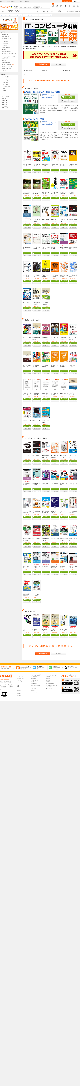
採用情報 (48, 680)
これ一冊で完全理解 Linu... (45, 192)
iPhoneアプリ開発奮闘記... (54, 456)
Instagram (19, 690)
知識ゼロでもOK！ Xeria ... (45, 484)
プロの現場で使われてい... (36, 511)
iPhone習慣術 (35, 455)
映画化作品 (4, 45)
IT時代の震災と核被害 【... (45, 456)
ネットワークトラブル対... (36, 165)
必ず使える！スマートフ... (27, 421)
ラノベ (38, 11)
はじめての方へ (70, 11)
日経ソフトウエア (46, 94)
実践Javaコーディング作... (27, 165)
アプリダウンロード (35, 680)
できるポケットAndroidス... (54, 220)
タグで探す (4, 98)
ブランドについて (50, 678)
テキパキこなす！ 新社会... (35, 594)
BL (24, 11)
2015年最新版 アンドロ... (36, 366)
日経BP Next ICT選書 (47, 97)
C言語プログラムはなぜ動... (45, 303)
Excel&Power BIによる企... (27, 248)
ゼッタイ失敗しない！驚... (73, 338)
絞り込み (16, 7)
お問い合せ (33, 688)
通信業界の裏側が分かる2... (73, 248)
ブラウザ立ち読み (27, 172)
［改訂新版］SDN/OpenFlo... (27, 220)
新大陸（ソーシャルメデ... (36, 629)
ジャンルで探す (5, 96)
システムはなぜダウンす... (54, 165)
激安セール (4, 49)
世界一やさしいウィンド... (27, 567)
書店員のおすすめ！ (29, 70)
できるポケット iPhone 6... (64, 567)
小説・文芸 (45, 11)
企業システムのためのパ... (36, 567)
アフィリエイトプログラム (37, 692)
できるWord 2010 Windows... (64, 484)
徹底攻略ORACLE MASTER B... (73, 220)
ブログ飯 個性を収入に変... (55, 192)
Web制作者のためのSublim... (54, 275)
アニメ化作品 (5, 41)
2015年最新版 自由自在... (46, 366)
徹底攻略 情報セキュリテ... (46, 165)
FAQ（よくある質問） (36, 685)
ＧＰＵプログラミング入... (73, 629)
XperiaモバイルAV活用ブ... (54, 338)
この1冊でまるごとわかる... (26, 275)
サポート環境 (34, 683)
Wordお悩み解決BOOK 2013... (55, 539)
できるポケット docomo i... (73, 484)
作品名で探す (5, 100)
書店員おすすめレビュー (7, 66)
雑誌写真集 (59, 11)
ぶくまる (4, 70)
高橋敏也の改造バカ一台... (45, 539)
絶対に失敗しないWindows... (73, 539)
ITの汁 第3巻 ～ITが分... (63, 456)
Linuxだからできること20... (46, 421)
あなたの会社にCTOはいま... (45, 393)
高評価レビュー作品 (6, 68)
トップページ (20, 676)
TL (31, 11)
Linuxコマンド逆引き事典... (73, 165)
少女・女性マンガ (17, 11)
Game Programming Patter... (27, 192)
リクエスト (33, 690)
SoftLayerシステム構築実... (27, 539)
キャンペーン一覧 (6, 62)
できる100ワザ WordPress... (63, 192)
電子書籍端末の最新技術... (27, 484)
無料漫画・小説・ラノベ (22, 678)
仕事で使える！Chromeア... (54, 567)
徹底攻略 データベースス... (55, 248)
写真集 (4, 90)
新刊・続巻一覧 (5, 36)
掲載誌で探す (5, 104)
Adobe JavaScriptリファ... (64, 248)
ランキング (19, 681)
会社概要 (48, 676)
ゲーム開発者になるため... (36, 275)
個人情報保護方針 (50, 683)
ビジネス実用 (52, 11)
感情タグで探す (5, 107)
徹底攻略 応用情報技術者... (27, 594)
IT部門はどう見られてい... (27, 393)
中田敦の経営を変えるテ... (36, 338)
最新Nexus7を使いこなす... (27, 338)
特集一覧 (4, 60)
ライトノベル (6, 82)
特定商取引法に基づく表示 (52, 685)
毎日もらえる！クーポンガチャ (9, 53)
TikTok (18, 692)
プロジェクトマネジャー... (45, 220)
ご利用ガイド (77, 11)
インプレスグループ (65, 70)
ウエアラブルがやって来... (54, 393)
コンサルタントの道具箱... (36, 220)
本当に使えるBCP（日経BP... (36, 393)
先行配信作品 (5, 58)
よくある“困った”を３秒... (63, 629)
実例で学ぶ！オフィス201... (45, 338)
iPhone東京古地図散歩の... (73, 511)
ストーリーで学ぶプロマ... (36, 248)
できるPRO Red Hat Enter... (36, 539)
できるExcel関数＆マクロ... (64, 539)
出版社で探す (5, 106)
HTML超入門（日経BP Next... (63, 339)
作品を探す (33, 678)
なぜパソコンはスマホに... (27, 366)
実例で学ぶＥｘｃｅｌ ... (45, 629)
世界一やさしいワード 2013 (45, 511)
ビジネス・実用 (6, 86)
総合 (3, 11)
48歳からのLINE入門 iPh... (64, 511)
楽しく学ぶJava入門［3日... (73, 567)
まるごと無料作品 (6, 47)
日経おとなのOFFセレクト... (64, 220)
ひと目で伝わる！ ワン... (45, 567)
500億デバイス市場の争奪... (63, 366)
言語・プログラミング (56, 123)
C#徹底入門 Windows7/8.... (73, 192)
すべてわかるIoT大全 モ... (46, 248)
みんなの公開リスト (8, 64)
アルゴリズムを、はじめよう (64, 165)
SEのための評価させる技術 (36, 303)
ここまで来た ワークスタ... (64, 393)
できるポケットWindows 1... (27, 303)
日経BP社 (44, 70)
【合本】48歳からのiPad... (27, 511)
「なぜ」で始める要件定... (45, 275)
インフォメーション (35, 687)
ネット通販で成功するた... (64, 275)
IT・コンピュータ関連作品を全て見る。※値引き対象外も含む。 (50, 80)
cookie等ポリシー (50, 687)
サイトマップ (49, 688)
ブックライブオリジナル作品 (8, 56)
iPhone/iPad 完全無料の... (36, 484)
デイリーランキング (6, 38)
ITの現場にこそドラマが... (73, 393)
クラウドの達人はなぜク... (73, 456)
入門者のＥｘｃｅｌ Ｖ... (54, 629)
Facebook (19, 695)
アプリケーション (55, 96)
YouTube (18, 693)
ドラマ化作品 (5, 43)
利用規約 (48, 681)
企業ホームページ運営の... (54, 511)
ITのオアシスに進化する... (54, 366)
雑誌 (4, 88)
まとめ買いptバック (6, 51)
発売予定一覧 (5, 34)
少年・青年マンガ (10, 11)
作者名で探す (5, 102)
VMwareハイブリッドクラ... (36, 421)
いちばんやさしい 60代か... (73, 366)
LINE (18, 686)
